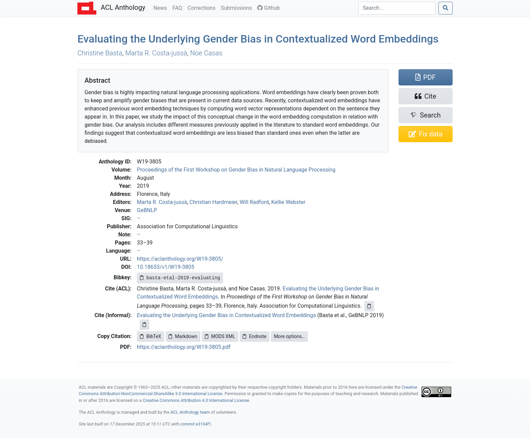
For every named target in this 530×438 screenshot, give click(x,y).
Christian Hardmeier (213, 202)
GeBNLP (147, 210)
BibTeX (150, 336)
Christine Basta (99, 53)
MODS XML (220, 336)
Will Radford (254, 202)
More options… (289, 336)
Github (268, 8)
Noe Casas (206, 53)
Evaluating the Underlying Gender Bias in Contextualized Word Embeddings (258, 38)
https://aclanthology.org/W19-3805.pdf (184, 347)
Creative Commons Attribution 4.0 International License (196, 400)
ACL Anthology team (190, 412)
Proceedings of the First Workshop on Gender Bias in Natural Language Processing (236, 169)
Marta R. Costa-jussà (156, 53)
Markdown (183, 336)
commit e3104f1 (195, 424)
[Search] (397, 8)
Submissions (238, 7)
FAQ (178, 7)
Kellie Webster (288, 202)
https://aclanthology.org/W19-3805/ (180, 259)
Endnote (254, 336)
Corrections (203, 7)
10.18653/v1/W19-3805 (165, 267)
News (161, 7)
